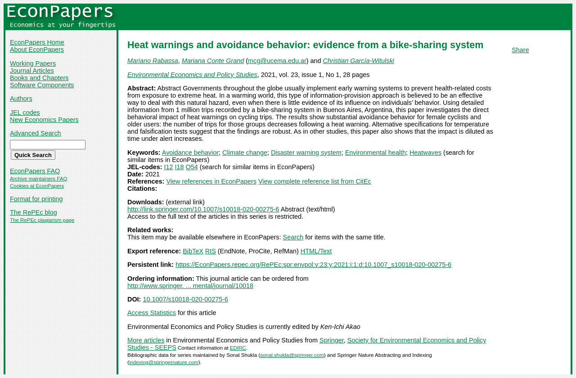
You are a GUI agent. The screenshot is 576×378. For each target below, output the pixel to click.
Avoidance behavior (190, 152)
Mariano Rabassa (152, 60)
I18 (179, 167)
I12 (168, 167)
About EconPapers (37, 49)
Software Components (42, 85)
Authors (21, 98)
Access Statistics (151, 312)
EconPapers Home (37, 42)
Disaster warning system (306, 152)
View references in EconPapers (211, 181)
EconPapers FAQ (35, 171)
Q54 (192, 167)
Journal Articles (32, 70)
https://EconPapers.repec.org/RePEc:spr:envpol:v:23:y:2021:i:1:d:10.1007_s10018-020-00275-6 (313, 264)
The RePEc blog (33, 212)
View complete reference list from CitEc (314, 181)
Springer (332, 340)
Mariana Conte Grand (213, 60)
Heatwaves (425, 152)
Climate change (244, 152)
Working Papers (33, 63)
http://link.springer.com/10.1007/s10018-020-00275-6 (203, 209)
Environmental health (375, 152)
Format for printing (36, 198)
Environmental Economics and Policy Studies (192, 74)
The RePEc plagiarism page (42, 220)
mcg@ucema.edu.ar (277, 60)
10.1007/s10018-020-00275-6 (185, 299)
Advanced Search (35, 133)
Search (293, 237)
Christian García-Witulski (358, 60)
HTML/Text (316, 251)
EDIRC (238, 348)
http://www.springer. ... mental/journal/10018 (190, 285)
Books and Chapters (39, 77)
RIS (210, 251)
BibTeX (193, 251)
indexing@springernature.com (163, 362)
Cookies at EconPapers (37, 186)
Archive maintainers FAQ (38, 178)
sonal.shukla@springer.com (292, 355)
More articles (145, 340)
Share (520, 50)
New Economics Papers (44, 119)
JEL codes (25, 112)
